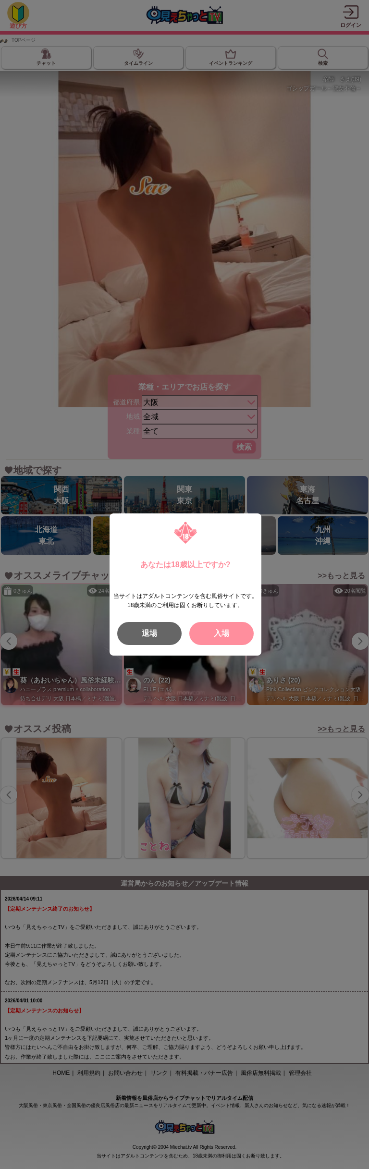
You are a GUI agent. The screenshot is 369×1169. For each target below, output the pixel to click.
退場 (149, 633)
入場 (221, 633)
